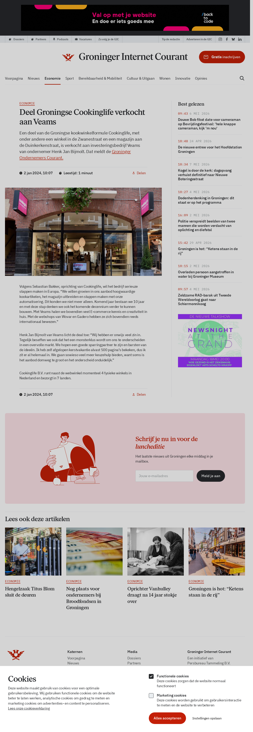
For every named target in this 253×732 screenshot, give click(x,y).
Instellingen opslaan (207, 718)
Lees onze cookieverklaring (29, 708)
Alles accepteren (167, 718)
